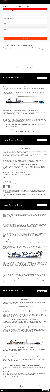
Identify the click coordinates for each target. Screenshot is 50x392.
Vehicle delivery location (9, 15)
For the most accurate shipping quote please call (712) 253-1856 (25, 9)
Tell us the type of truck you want (8, 24)
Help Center (39, 1)
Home (35, 1)
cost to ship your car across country (20, 221)
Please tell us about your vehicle (8, 18)
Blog (47, 1)
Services (43, 1)
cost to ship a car (20, 310)
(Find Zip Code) (13, 15)
